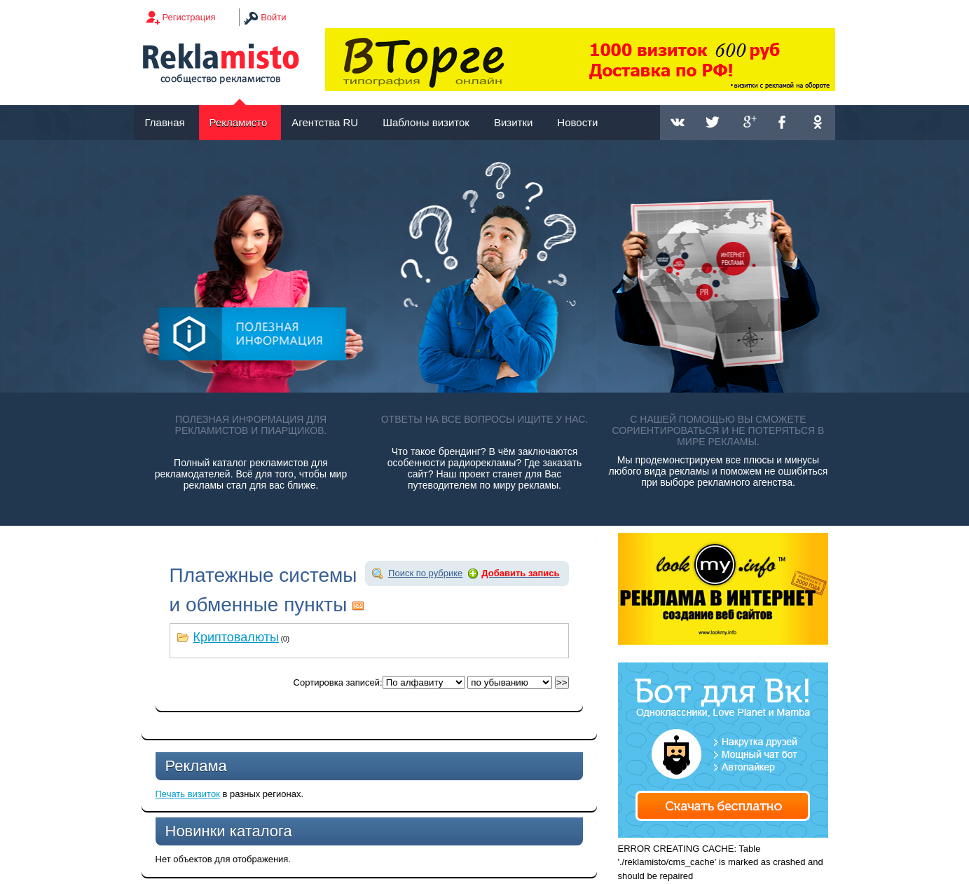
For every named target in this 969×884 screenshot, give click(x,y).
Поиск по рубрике (425, 573)
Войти (273, 17)
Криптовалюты (236, 637)
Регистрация (189, 17)
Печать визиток (188, 794)
